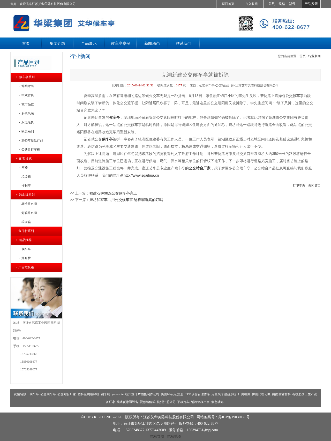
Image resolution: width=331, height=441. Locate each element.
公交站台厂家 (66, 394)
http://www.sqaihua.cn (141, 175)
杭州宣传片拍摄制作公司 (142, 394)
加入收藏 (251, 4)
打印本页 (299, 185)
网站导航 (157, 436)
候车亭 (114, 117)
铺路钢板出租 (200, 402)
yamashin (118, 394)
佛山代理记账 (261, 394)
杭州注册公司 (166, 402)
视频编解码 (147, 402)
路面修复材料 (281, 394)
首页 (302, 56)
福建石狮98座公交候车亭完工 (113, 193)
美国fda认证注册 (172, 394)
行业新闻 (314, 56)
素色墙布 (217, 402)
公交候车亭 (294, 96)
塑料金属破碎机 (88, 394)
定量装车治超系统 (224, 394)
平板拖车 (183, 402)
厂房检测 (244, 394)
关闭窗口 (314, 185)
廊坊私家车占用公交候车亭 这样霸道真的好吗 (126, 200)
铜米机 (105, 394)
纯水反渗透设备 (127, 402)
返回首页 (228, 4)
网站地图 (174, 436)
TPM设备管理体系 (197, 394)
